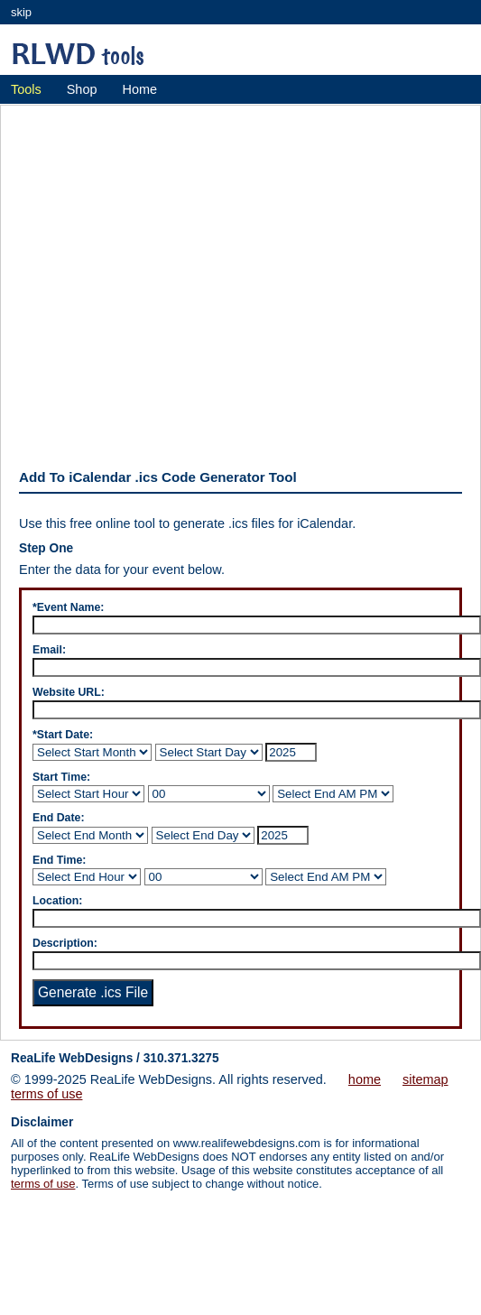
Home (139, 89)
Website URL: (68, 692)
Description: (64, 943)
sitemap (425, 1079)
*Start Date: (62, 734)
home (364, 1079)
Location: (57, 900)
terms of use (46, 1094)
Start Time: (61, 777)
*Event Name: (68, 607)
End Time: (59, 860)
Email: (49, 650)
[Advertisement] (169, 282)
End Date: (58, 817)
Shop (82, 89)
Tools (26, 89)
